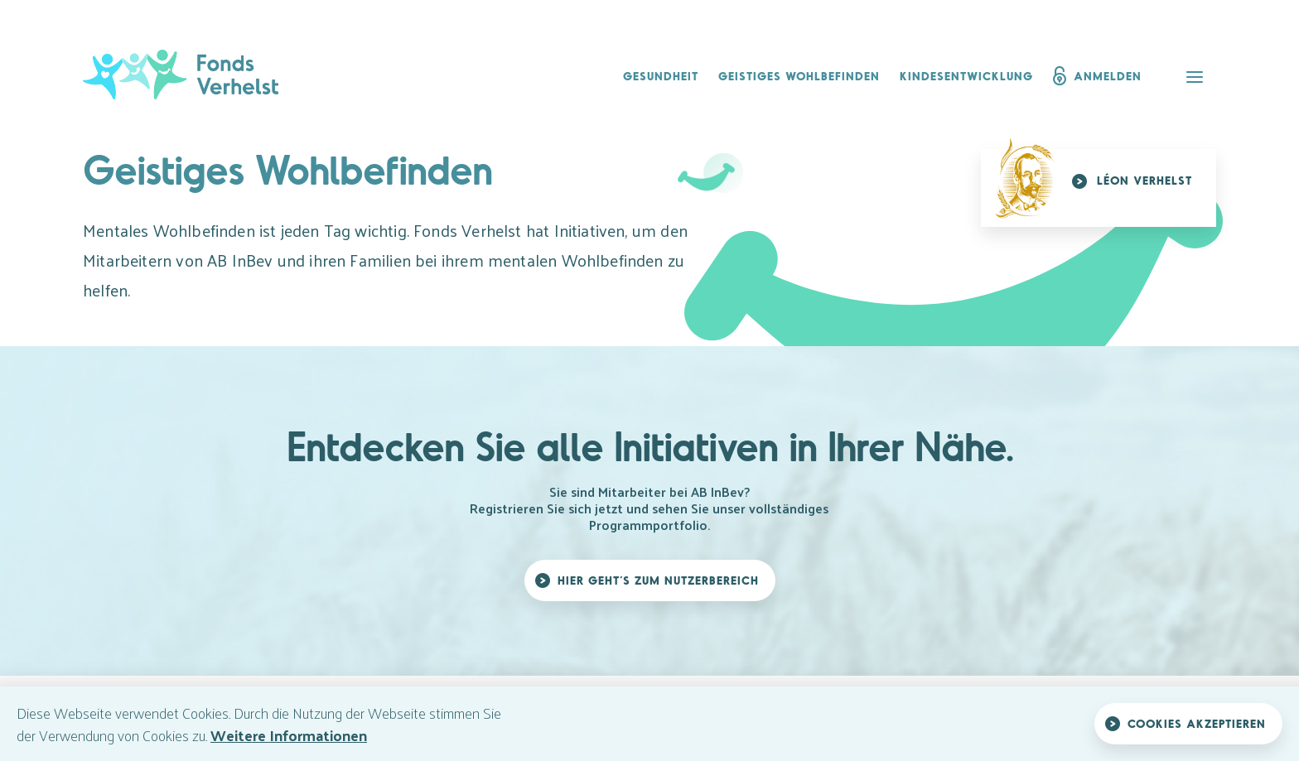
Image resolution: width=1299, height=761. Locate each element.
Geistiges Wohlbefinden (799, 76)
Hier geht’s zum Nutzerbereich (658, 580)
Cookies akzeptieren (1197, 723)
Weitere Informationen (288, 735)
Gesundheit (660, 76)
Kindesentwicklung (966, 76)
